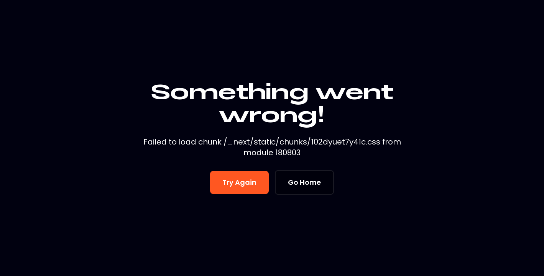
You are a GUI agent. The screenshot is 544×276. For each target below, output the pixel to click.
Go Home (304, 182)
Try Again (239, 182)
